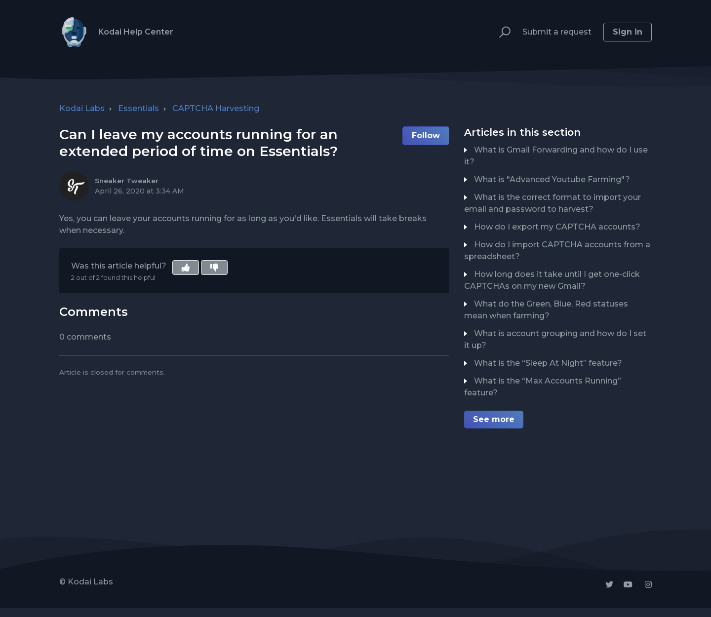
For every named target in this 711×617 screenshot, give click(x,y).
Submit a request (557, 32)
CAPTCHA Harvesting (215, 108)
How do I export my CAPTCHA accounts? (557, 226)
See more (493, 419)
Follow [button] (426, 135)
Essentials (138, 108)
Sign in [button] (627, 32)
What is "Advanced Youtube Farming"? (552, 179)
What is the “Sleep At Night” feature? (548, 363)
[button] (500, 32)
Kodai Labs (82, 108)
